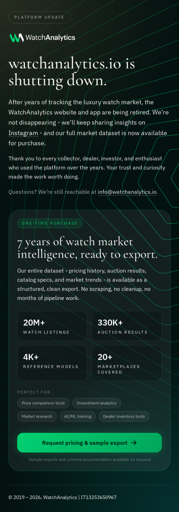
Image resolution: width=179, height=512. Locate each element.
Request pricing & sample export (89, 443)
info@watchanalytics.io (127, 192)
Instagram (23, 133)
